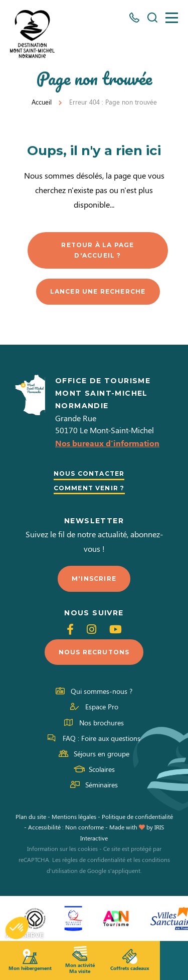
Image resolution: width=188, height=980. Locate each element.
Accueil (42, 102)
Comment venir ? (89, 488)
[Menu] (171, 18)
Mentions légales (74, 816)
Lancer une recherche (98, 291)
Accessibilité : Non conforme (66, 827)
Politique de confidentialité (137, 816)
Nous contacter (89, 473)
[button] (17, 928)
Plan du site (31, 816)
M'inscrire (94, 578)
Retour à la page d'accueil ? (97, 250)
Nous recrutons (94, 652)
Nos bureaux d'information (107, 443)
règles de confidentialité (93, 859)
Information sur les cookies (62, 848)
